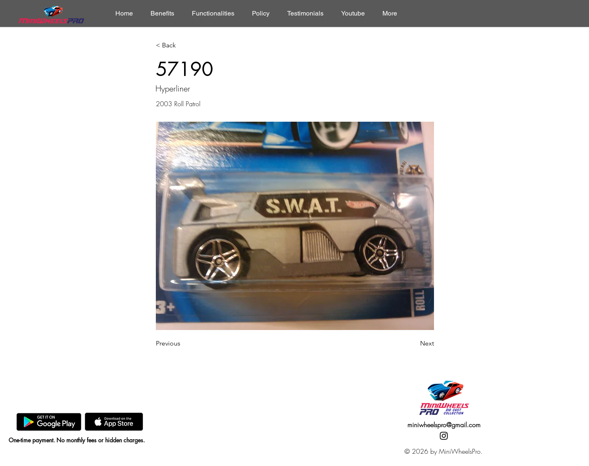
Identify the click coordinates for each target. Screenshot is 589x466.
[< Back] (183, 45)
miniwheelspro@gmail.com (444, 424)
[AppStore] (113, 421)
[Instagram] (443, 435)
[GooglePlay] (48, 421)
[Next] (413, 343)
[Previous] (183, 343)
